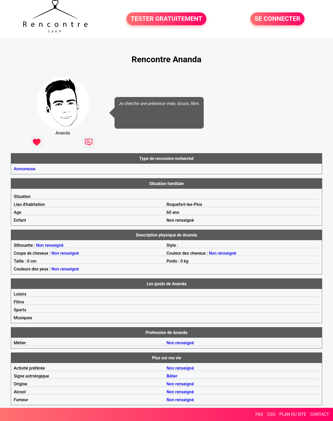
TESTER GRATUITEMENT (166, 19)
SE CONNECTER (277, 19)
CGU (271, 414)
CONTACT (319, 414)
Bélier (171, 376)
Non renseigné (50, 245)
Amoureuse (24, 168)
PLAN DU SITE (292, 414)
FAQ (259, 414)
